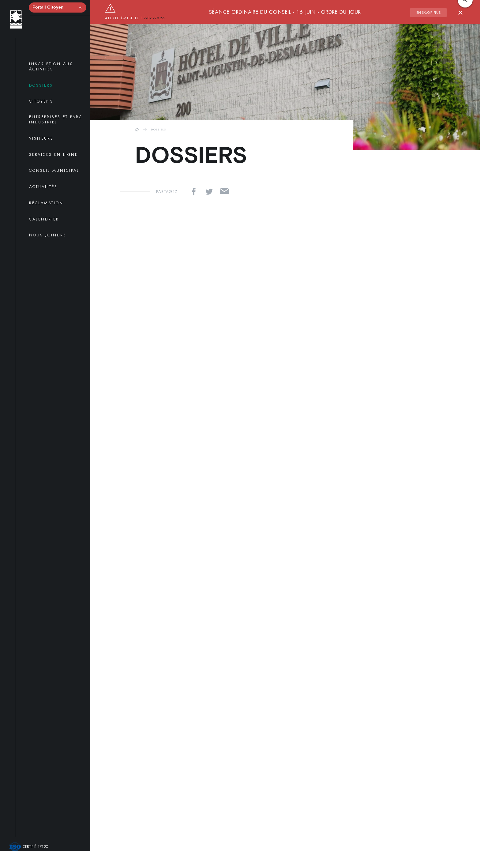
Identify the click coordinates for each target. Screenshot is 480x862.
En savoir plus (428, 12)
